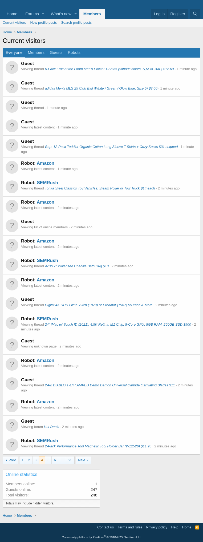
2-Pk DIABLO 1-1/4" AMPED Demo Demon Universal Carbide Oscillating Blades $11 (110, 385)
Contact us (105, 527)
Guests (56, 52)
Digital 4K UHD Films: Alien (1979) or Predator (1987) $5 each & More (98, 305)
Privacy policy (156, 527)
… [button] (62, 460)
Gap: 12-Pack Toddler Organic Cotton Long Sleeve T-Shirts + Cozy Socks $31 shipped (111, 147)
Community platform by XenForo (101, 537)
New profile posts (43, 23)
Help (174, 527)
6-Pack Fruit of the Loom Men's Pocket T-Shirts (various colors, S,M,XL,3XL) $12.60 (109, 69)
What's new (61, 13)
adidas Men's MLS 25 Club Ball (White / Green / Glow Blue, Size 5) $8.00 (101, 88)
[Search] (195, 14)
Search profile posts (76, 23)
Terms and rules (130, 527)
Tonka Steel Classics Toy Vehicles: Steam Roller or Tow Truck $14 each (100, 188)
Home (12, 13)
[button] (43, 14)
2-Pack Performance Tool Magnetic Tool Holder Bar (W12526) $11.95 (98, 446)
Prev (12, 460)
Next (81, 460)
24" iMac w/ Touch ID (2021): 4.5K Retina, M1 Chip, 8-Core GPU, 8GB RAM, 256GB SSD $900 (118, 324)
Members (92, 13)
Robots (74, 52)
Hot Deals (51, 427)
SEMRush (47, 182)
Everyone (14, 52)
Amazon (45, 163)
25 (70, 460)
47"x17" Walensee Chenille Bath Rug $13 (77, 266)
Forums (32, 13)
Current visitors (14, 23)
